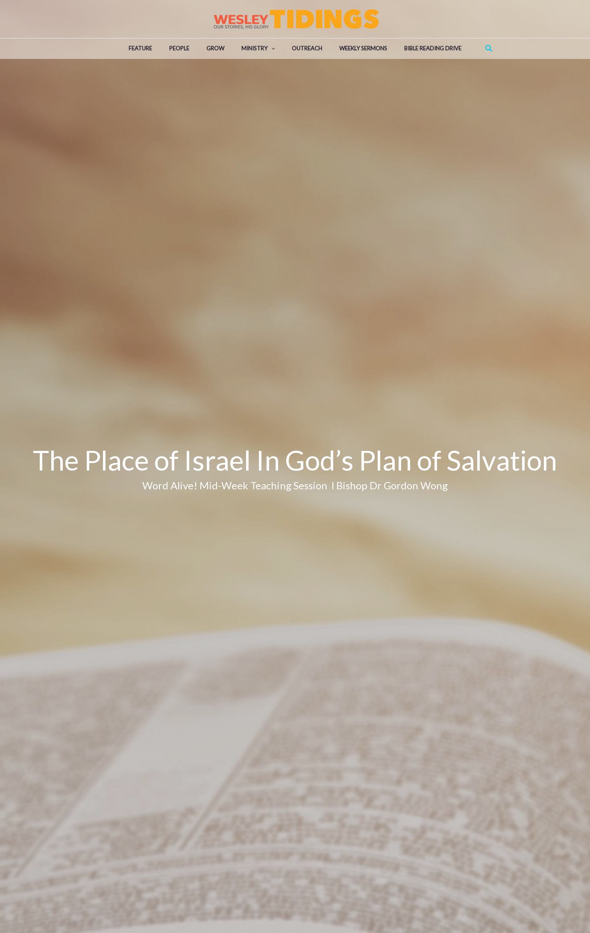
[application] (271, 48)
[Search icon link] (489, 48)
